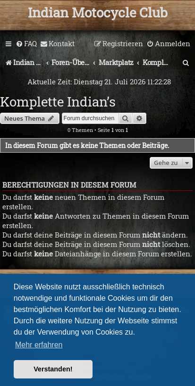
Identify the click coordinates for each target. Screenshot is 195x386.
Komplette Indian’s (58, 101)
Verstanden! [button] (53, 369)
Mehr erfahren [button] (39, 345)
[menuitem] (26, 44)
